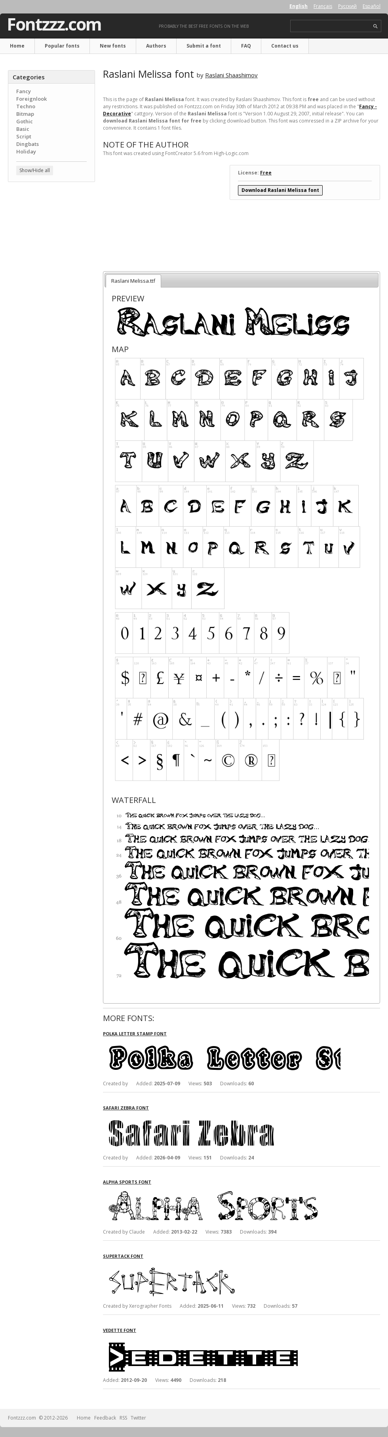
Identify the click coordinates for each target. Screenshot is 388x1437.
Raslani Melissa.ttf (133, 280)
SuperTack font (123, 1256)
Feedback (105, 1417)
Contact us (285, 45)
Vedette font (119, 1330)
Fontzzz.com (54, 24)
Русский (347, 6)
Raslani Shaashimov (231, 75)
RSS (123, 1417)
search (375, 26)
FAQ (246, 45)
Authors (156, 45)
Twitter (138, 1417)
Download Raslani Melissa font (280, 190)
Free (266, 172)
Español (371, 6)
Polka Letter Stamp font (135, 1034)
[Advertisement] (51, 236)
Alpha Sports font (127, 1182)
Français (323, 6)
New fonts (113, 45)
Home (17, 45)
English (298, 6)
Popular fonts (62, 45)
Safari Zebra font (126, 1108)
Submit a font (203, 45)
